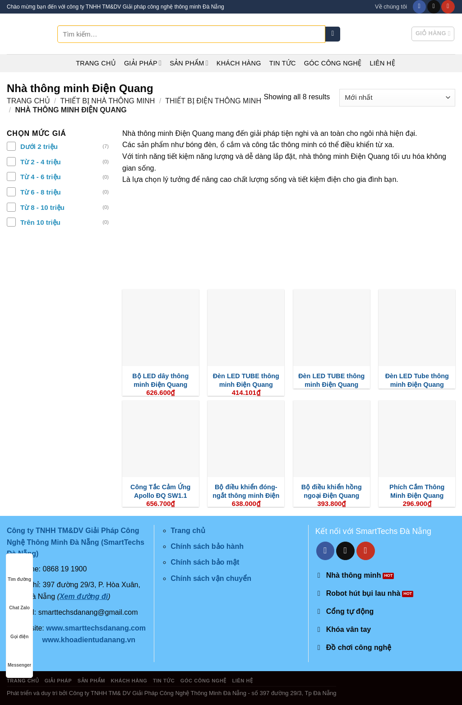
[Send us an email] (433, 7)
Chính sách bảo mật (205, 562)
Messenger (19, 656)
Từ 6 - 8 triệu (40, 192)
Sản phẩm (189, 63)
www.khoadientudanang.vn (89, 640)
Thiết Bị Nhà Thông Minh (107, 101)
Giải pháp (143, 63)
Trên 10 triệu (40, 222)
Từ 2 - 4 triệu (40, 162)
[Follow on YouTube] (447, 7)
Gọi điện (19, 628)
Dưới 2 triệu (39, 146)
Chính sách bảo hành (207, 546)
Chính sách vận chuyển (211, 578)
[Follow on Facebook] (419, 7)
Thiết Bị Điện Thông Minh (213, 101)
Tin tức (282, 63)
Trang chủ (96, 63)
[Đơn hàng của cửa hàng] (397, 98)
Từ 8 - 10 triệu (42, 207)
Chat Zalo (19, 599)
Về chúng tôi (391, 6)
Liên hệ (382, 63)
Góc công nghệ (333, 63)
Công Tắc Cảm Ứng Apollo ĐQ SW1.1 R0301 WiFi (160, 495)
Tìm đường (19, 571)
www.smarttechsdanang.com (96, 628)
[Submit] (332, 34)
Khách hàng (239, 63)
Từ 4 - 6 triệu (40, 177)
